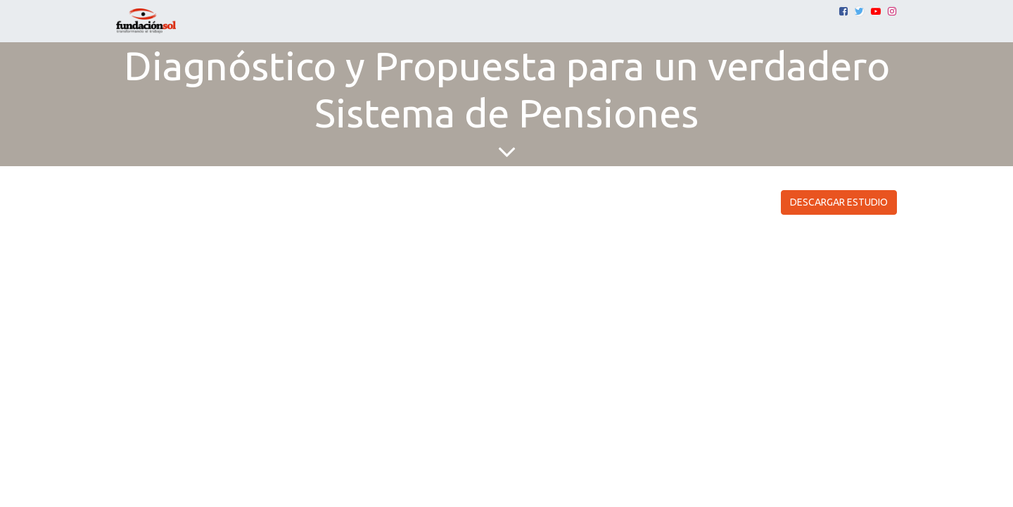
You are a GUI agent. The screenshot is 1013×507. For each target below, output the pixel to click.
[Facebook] (843, 11)
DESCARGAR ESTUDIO (839, 202)
